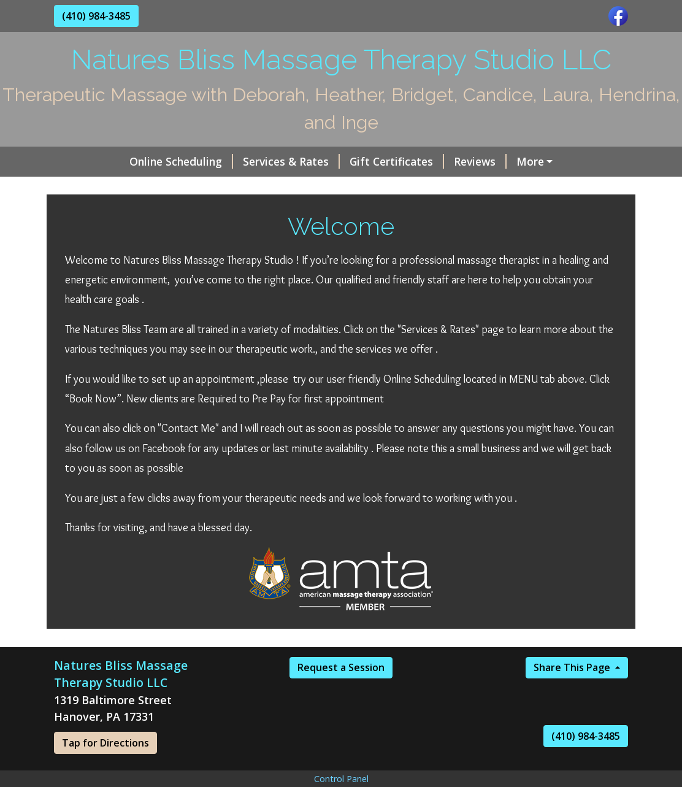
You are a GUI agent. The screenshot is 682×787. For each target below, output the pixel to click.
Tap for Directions (105, 768)
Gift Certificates (331, 161)
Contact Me (463, 187)
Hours (299, 187)
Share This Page (573, 694)
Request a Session (341, 694)
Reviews (414, 161)
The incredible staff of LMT (140, 187)
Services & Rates (225, 161)
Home (247, 187)
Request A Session (556, 187)
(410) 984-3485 (96, 16)
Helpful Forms (374, 187)
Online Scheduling (115, 161)
